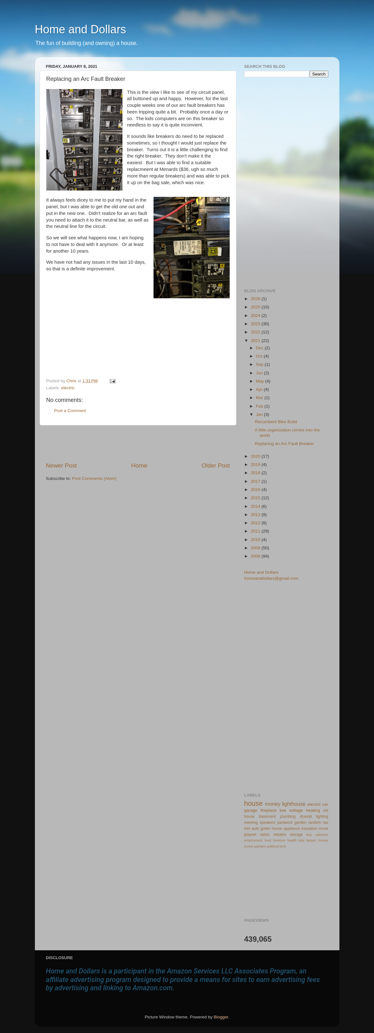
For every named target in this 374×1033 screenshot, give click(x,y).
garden (300, 822)
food (268, 840)
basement (267, 816)
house (253, 803)
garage (251, 810)
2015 (256, 497)
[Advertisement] (138, 443)
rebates (279, 834)
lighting (322, 816)
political (273, 846)
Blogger (221, 1017)
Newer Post (61, 465)
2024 (256, 315)
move (323, 828)
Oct (260, 356)
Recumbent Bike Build (276, 421)
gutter (265, 828)
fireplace (268, 810)
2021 (256, 340)
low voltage (291, 810)
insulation (309, 828)
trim (247, 828)
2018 (256, 472)
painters (260, 846)
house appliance (286, 828)
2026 (256, 298)
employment (253, 840)
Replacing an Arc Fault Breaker (284, 443)
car (325, 804)
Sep (260, 364)
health (292, 840)
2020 (256, 456)
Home (139, 465)
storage (296, 834)
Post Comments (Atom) (94, 478)
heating (313, 810)
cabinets (321, 834)
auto (255, 828)
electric (68, 387)
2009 (256, 548)
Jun (260, 373)
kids (302, 840)
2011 (256, 531)
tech (282, 846)
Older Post (215, 465)
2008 (256, 556)
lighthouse (293, 804)
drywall (306, 816)
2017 (256, 481)
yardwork (284, 822)
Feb (260, 406)
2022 (256, 332)
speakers (267, 822)
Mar (260, 397)
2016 (256, 489)
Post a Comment (70, 410)
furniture (279, 840)
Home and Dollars (80, 29)
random (314, 822)
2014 (256, 506)
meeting (251, 822)
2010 (256, 539)
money (272, 804)
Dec (260, 347)
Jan (260, 414)
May (260, 381)
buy (309, 834)
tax (325, 822)
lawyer (311, 840)
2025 (256, 307)
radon (265, 834)
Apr (260, 389)
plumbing (287, 816)
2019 (256, 464)
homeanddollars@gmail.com (271, 578)
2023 (256, 323)
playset (250, 834)
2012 (256, 522)
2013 (256, 514)
